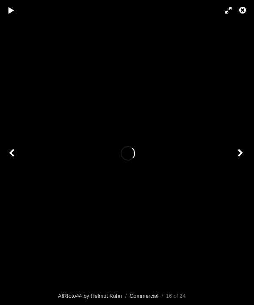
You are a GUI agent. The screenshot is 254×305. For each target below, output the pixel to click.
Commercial (144, 296)
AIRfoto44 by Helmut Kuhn (90, 296)
